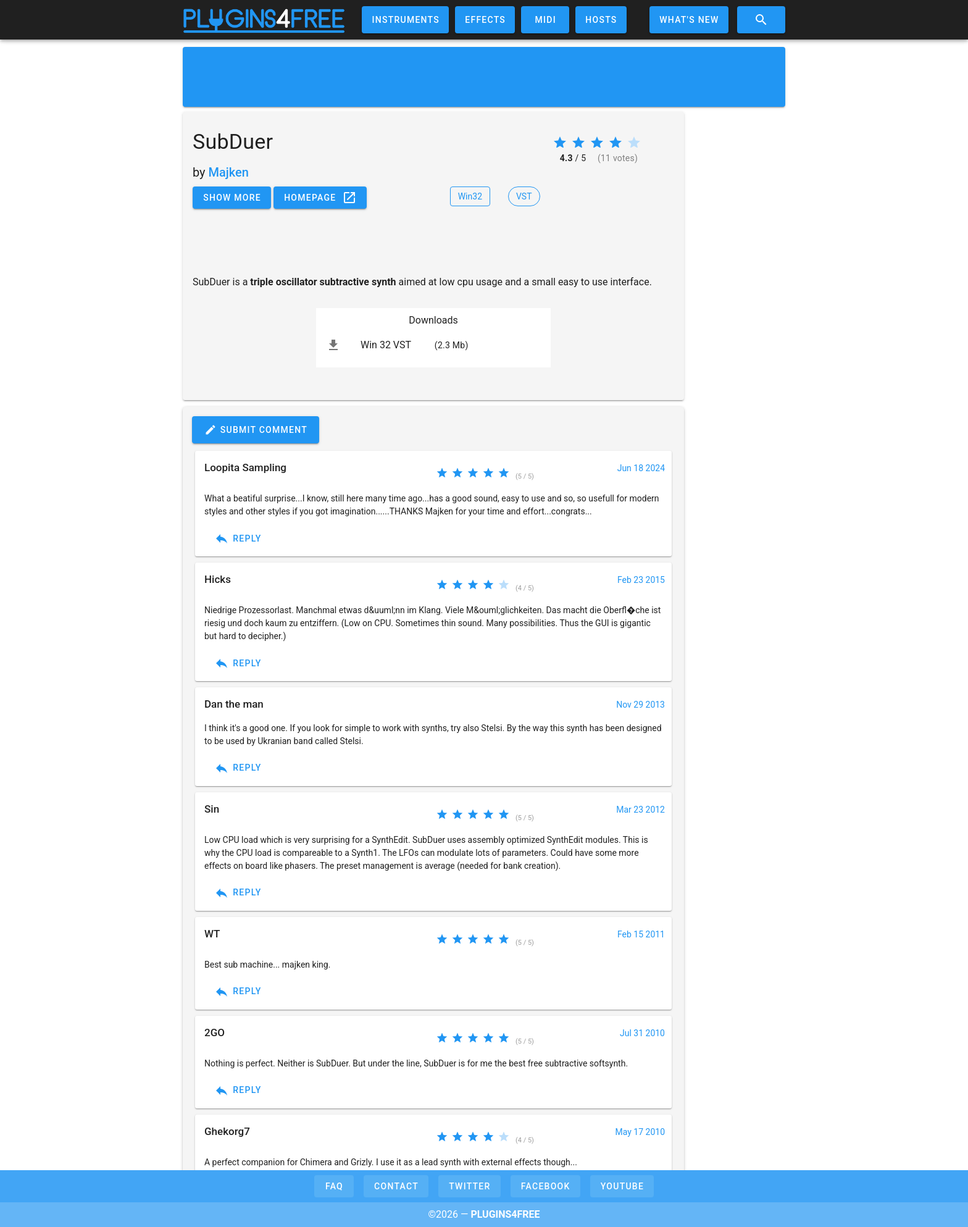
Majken (229, 172)
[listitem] (433, 345)
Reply (238, 538)
